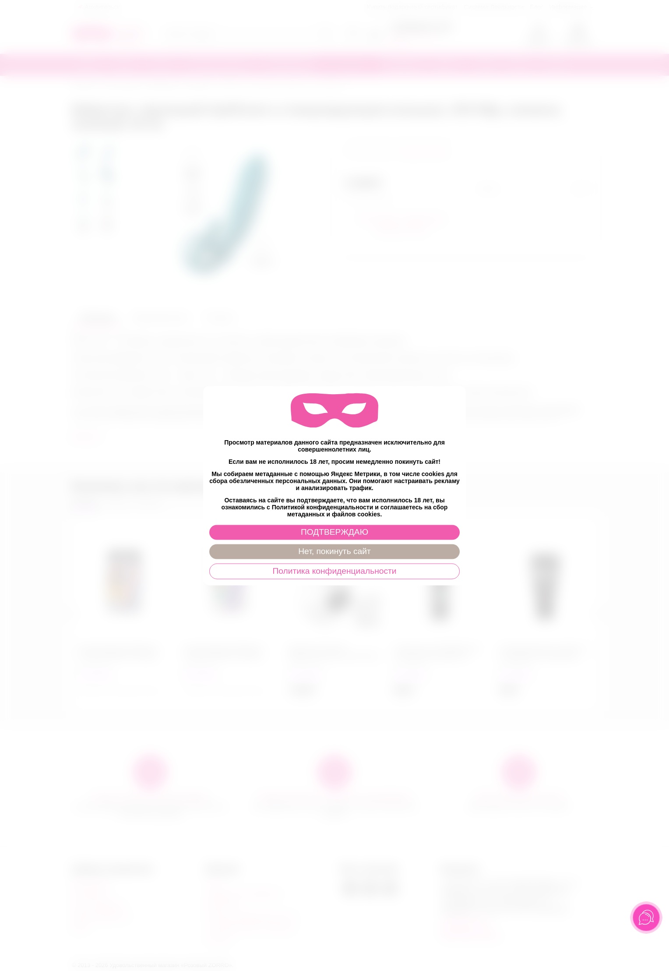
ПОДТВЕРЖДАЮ (334, 532)
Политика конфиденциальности (334, 571)
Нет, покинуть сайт (334, 551)
